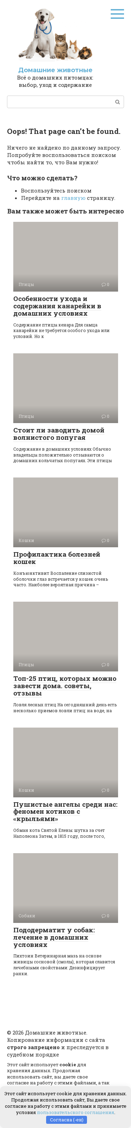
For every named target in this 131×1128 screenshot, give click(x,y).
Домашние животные (55, 70)
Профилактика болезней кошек (56, 558)
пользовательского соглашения (75, 1112)
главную (73, 197)
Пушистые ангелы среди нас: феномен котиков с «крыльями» (65, 811)
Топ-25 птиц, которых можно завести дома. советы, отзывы (64, 685)
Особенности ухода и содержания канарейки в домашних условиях (57, 305)
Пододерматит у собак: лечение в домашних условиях (54, 937)
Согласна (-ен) (66, 1119)
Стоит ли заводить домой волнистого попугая (58, 434)
